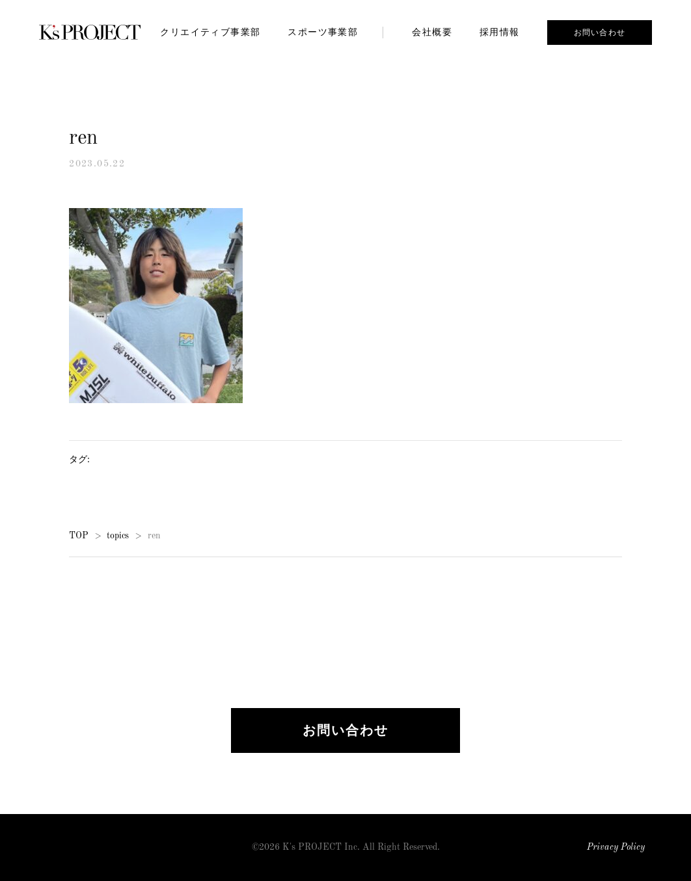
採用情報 (500, 32)
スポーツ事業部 (323, 32)
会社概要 (432, 32)
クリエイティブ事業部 (210, 32)
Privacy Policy (616, 847)
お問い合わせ (599, 32)
